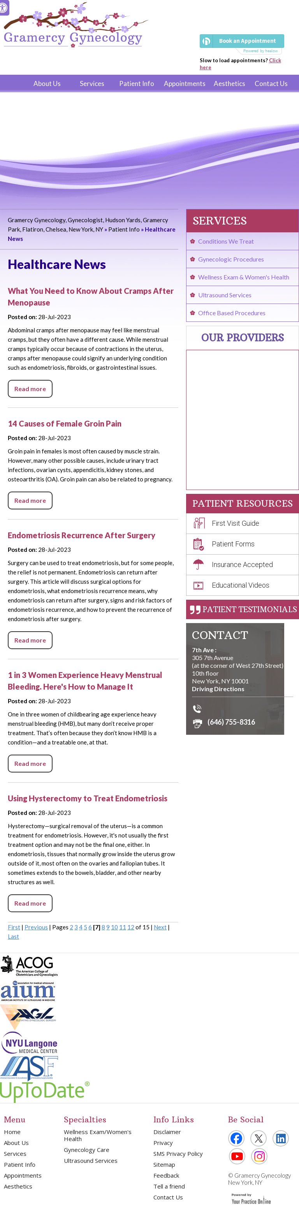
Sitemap (164, 1164)
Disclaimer (167, 1132)
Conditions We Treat (226, 241)
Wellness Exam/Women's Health (98, 1135)
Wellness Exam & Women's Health (243, 277)
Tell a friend (169, 1186)
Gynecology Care (86, 1150)
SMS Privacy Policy (178, 1153)
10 (114, 927)
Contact (220, 635)
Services (92, 83)
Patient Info (136, 83)
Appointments (185, 83)
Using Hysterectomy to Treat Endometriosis (87, 798)
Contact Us (271, 83)
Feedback (166, 1175)
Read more (30, 388)
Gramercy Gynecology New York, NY (259, 1179)
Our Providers (242, 338)
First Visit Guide (235, 523)
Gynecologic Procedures (231, 259)
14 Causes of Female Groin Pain (64, 423)
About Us (47, 83)
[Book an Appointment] (242, 44)
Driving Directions (218, 688)
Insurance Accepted (242, 564)
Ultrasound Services (225, 294)
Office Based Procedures (232, 312)
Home (15, 83)
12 (130, 927)
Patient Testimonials (249, 609)
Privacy (163, 1143)
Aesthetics (229, 83)
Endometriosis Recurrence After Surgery (81, 535)
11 (122, 927)
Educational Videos (240, 585)
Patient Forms (233, 544)
